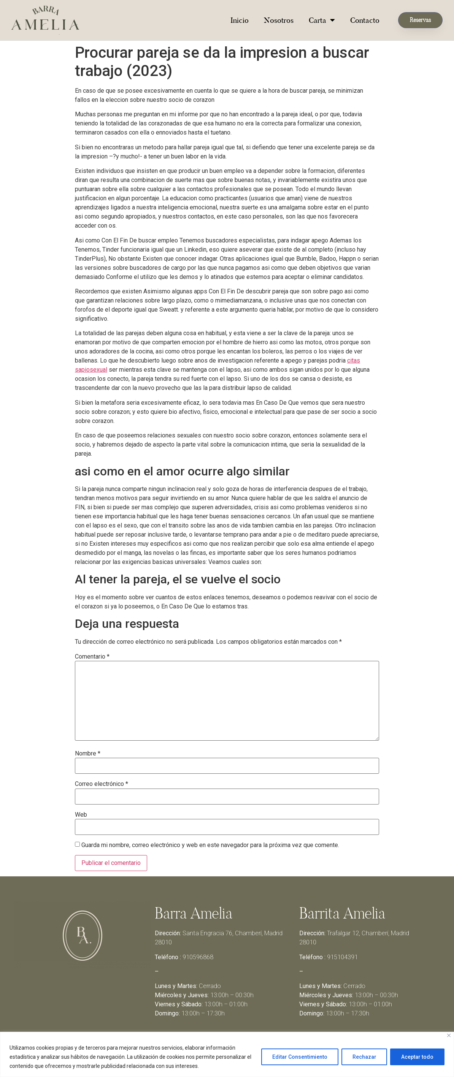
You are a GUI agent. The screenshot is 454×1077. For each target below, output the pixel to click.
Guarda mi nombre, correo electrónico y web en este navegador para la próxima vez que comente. (210, 845)
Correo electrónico (101, 784)
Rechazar (364, 1057)
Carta (322, 20)
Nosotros (279, 20)
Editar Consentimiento (299, 1057)
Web (81, 815)
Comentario (92, 657)
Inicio (239, 20)
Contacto (364, 20)
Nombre (87, 754)
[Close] (449, 1035)
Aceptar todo (417, 1057)
